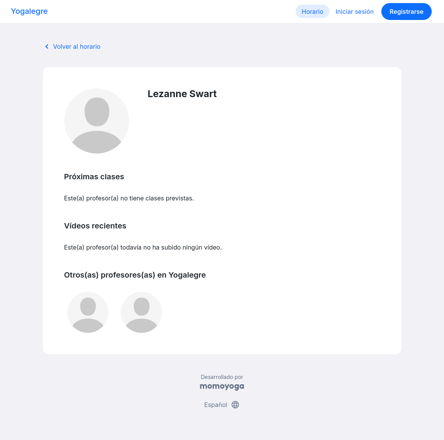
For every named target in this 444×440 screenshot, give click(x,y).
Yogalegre (29, 11)
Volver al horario (71, 46)
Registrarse (406, 11)
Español (221, 404)
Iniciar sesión (355, 11)
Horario (312, 11)
